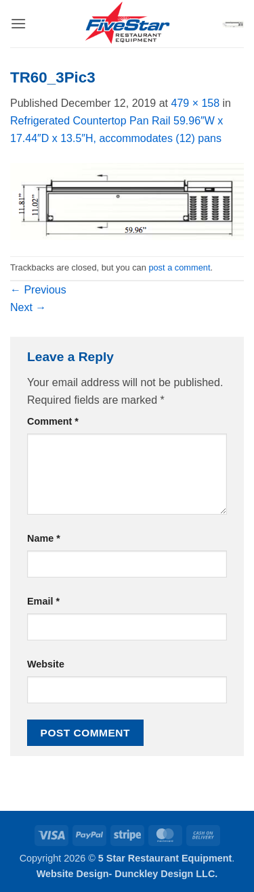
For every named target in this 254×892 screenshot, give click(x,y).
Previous (38, 290)
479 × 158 (195, 103)
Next (28, 307)
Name (43, 538)
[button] (18, 23)
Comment (53, 421)
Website (45, 664)
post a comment (179, 267)
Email (43, 601)
